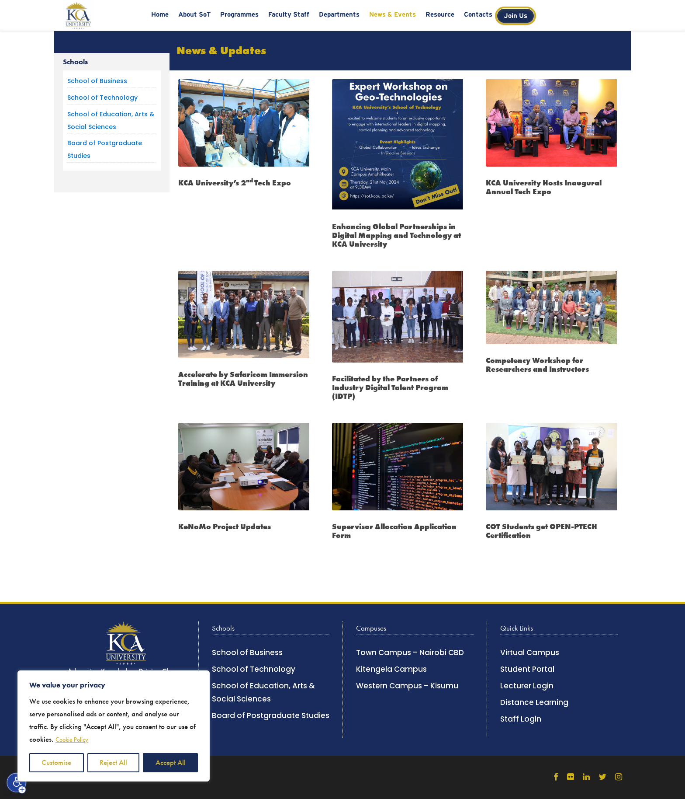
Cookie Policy (71, 739)
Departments (339, 14)
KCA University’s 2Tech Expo (234, 183)
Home (160, 14)
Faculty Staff (288, 14)
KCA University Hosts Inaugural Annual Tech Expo (544, 187)
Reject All (113, 762)
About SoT (194, 14)
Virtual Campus (529, 652)
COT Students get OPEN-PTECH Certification (541, 531)
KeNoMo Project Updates (224, 526)
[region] (113, 726)
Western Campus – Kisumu (407, 685)
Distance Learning (534, 702)
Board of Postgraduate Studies (270, 715)
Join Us (515, 15)
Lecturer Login (527, 685)
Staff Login (520, 719)
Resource (440, 14)
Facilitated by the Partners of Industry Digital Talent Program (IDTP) (390, 387)
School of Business (97, 81)
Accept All (171, 762)
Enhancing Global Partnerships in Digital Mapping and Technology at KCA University (396, 235)
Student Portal (527, 669)
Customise (56, 762)
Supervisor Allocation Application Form (394, 531)
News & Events (392, 14)
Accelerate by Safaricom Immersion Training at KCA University (243, 379)
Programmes (239, 14)
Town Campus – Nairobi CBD (410, 652)
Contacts (478, 14)
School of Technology (102, 97)
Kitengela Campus (391, 669)
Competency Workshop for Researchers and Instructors (537, 365)
